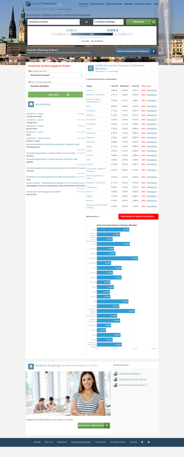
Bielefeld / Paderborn (96, 94)
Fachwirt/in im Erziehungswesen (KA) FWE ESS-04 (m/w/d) (51, 177)
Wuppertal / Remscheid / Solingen (97, 206)
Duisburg (90, 115)
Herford (90, 155)
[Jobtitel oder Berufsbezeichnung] (53, 22)
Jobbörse (128, 4)
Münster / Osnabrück (96, 182)
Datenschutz (100, 442)
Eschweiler (91, 124)
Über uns (49, 442)
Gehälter (83, 4)
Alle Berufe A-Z (91, 216)
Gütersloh (91, 142)
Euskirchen (91, 133)
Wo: (39, 82)
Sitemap (133, 442)
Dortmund (91, 110)
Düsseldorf (91, 119)
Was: (37, 71)
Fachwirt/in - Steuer (34, 113)
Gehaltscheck (97, 4)
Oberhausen (92, 187)
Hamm (89, 151)
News (155, 4)
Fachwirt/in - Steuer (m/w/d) (38, 138)
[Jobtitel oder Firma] (55, 75)
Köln (88, 159)
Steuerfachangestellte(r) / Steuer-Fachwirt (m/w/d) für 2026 (51, 159)
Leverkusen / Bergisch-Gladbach (96, 169)
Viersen (90, 200)
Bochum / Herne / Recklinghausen (94, 100)
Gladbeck (90, 137)
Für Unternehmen (118, 442)
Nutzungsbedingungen (81, 442)
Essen (89, 128)
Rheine (90, 191)
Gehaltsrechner (114, 4)
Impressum (62, 442)
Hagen (89, 146)
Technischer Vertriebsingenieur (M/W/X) (43, 192)
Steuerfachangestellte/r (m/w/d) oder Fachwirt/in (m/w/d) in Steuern (55, 168)
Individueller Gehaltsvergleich (137, 216)
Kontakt (37, 442)
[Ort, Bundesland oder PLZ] (108, 22)
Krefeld (90, 164)
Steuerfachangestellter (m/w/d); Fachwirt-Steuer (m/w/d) (50, 153)
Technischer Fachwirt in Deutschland (102, 79)
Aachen (90, 90)
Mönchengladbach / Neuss (95, 176)
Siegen (89, 196)
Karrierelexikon (143, 4)
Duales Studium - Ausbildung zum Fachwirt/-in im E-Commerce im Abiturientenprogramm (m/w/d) (68, 183)
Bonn (89, 106)
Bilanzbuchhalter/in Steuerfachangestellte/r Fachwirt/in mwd (52, 144)
